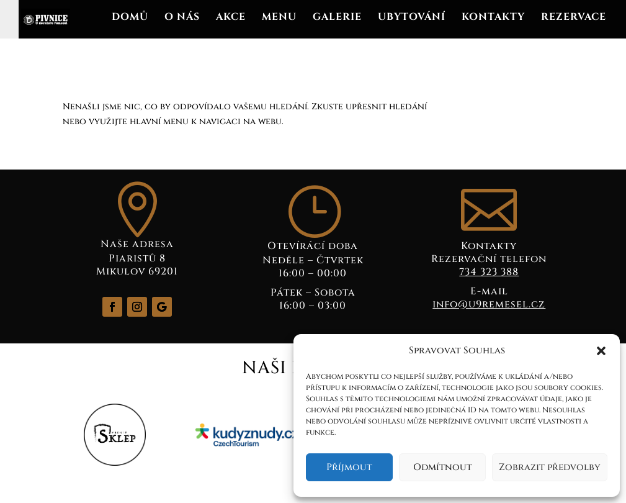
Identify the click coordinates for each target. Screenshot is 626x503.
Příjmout (349, 467)
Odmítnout (442, 467)
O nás (182, 18)
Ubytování (411, 18)
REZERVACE (573, 18)
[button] (601, 351)
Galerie (337, 18)
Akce (231, 18)
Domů (130, 18)
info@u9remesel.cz (488, 304)
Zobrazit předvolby (550, 467)
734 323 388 (489, 272)
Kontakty (493, 18)
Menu (279, 18)
